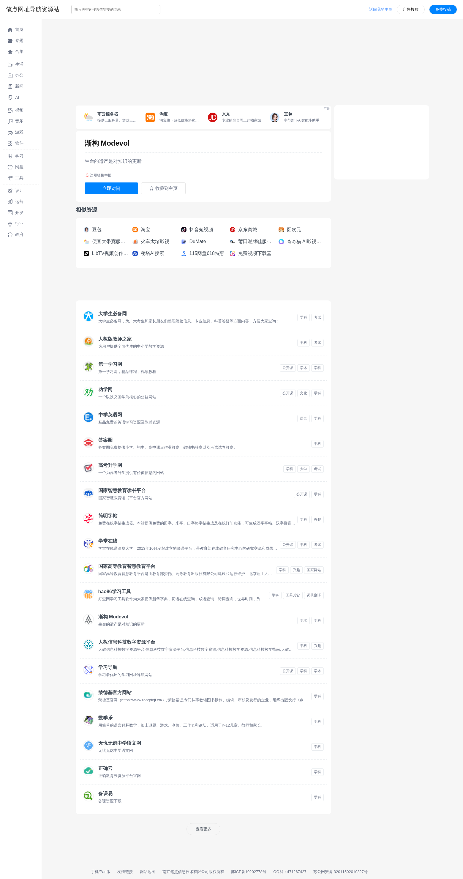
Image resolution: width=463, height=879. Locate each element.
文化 (303, 393)
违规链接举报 (98, 175)
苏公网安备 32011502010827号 (340, 871)
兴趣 (317, 519)
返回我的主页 (380, 9)
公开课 (287, 368)
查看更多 (203, 829)
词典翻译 (314, 595)
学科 (303, 317)
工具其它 (293, 595)
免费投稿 (443, 9)
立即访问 (111, 188)
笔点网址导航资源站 (32, 9)
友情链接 (125, 871)
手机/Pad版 (100, 871)
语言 (303, 418)
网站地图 (147, 871)
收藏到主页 (163, 188)
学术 (303, 368)
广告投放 (410, 9)
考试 (317, 317)
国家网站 (314, 570)
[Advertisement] (220, 60)
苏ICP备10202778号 (248, 871)
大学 (303, 469)
